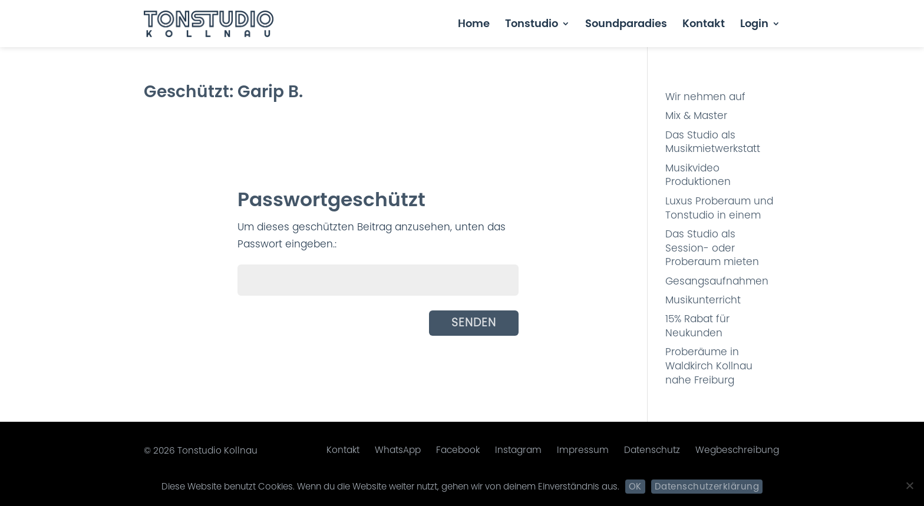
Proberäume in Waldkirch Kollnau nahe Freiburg (709, 366)
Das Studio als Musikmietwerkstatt (712, 142)
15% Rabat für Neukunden (697, 326)
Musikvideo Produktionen (698, 175)
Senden (473, 322)
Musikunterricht (703, 300)
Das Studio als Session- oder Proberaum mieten (712, 248)
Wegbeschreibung (737, 450)
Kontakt (703, 25)
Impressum (583, 450)
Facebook (458, 450)
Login (754, 25)
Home (474, 25)
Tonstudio (531, 25)
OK (635, 486)
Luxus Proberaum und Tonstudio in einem (719, 208)
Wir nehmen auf (705, 97)
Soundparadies (626, 25)
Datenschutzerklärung (707, 486)
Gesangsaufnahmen (716, 281)
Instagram (518, 450)
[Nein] (909, 485)
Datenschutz (652, 450)
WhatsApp (398, 450)
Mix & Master (696, 115)
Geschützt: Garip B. (223, 91)
